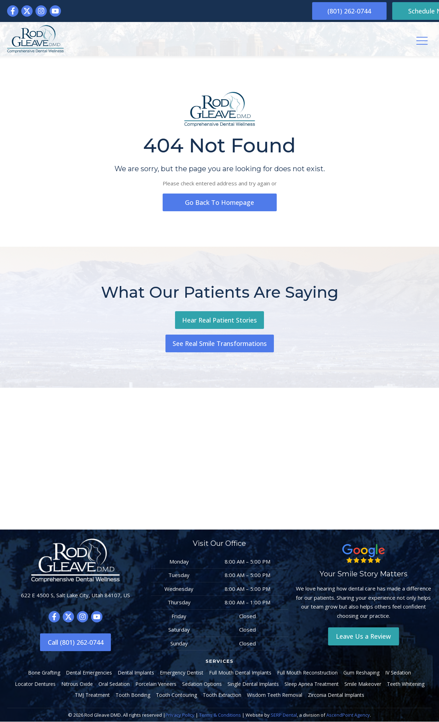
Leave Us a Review (363, 636)
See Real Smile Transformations (219, 344)
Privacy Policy (180, 715)
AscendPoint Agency (348, 715)
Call (75, 642)
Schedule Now (396, 11)
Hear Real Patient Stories (219, 320)
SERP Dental (284, 715)
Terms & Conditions (220, 715)
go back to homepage (219, 202)
